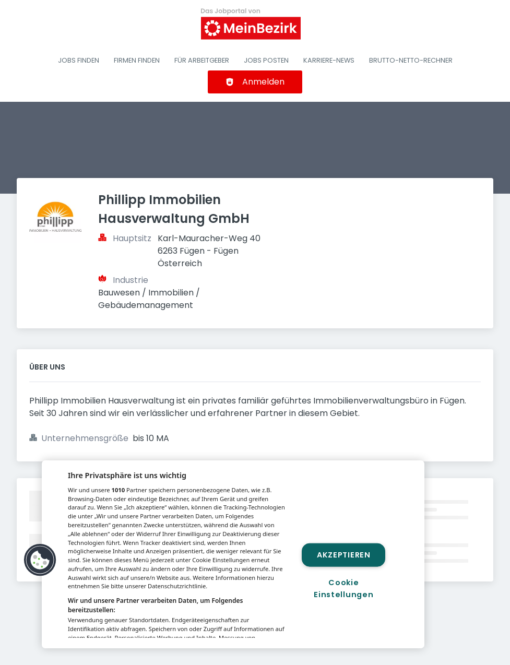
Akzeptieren (344, 554)
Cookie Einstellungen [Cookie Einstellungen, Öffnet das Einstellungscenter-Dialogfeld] (343, 588)
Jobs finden (78, 60)
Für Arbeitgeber (201, 60)
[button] (40, 560)
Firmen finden (137, 60)
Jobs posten (266, 60)
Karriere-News (328, 60)
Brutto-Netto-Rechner (411, 60)
